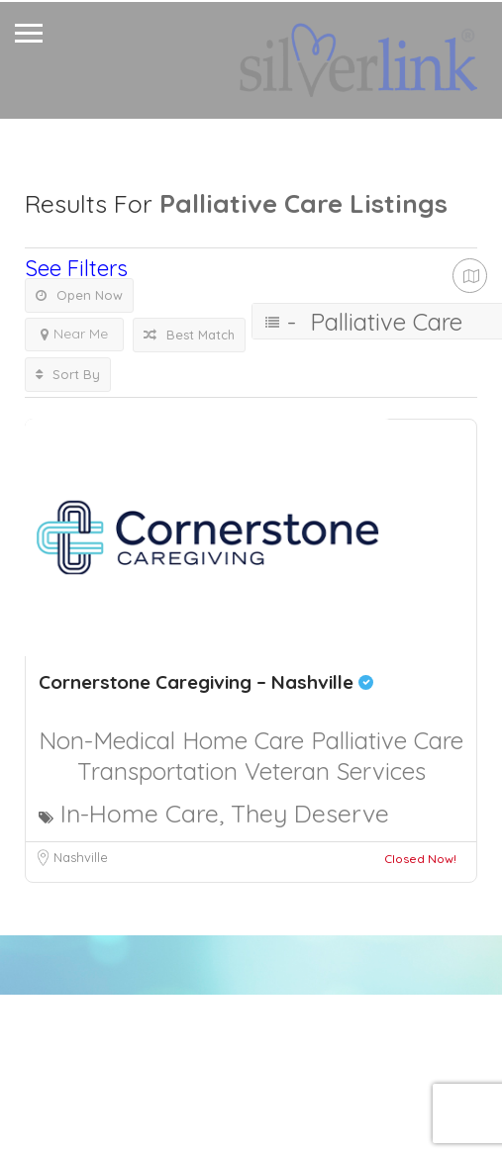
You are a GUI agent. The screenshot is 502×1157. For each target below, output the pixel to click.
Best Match (189, 334)
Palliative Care (387, 740)
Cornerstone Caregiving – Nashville (206, 682)
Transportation (161, 771)
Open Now (79, 295)
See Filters (76, 268)
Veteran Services (335, 771)
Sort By (68, 374)
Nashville (80, 857)
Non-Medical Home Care (175, 740)
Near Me (74, 333)
